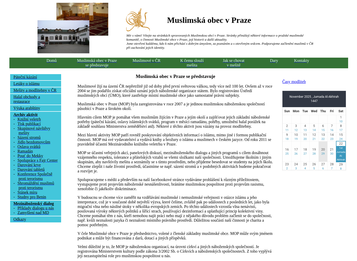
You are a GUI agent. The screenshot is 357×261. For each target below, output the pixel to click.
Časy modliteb (294, 81)
